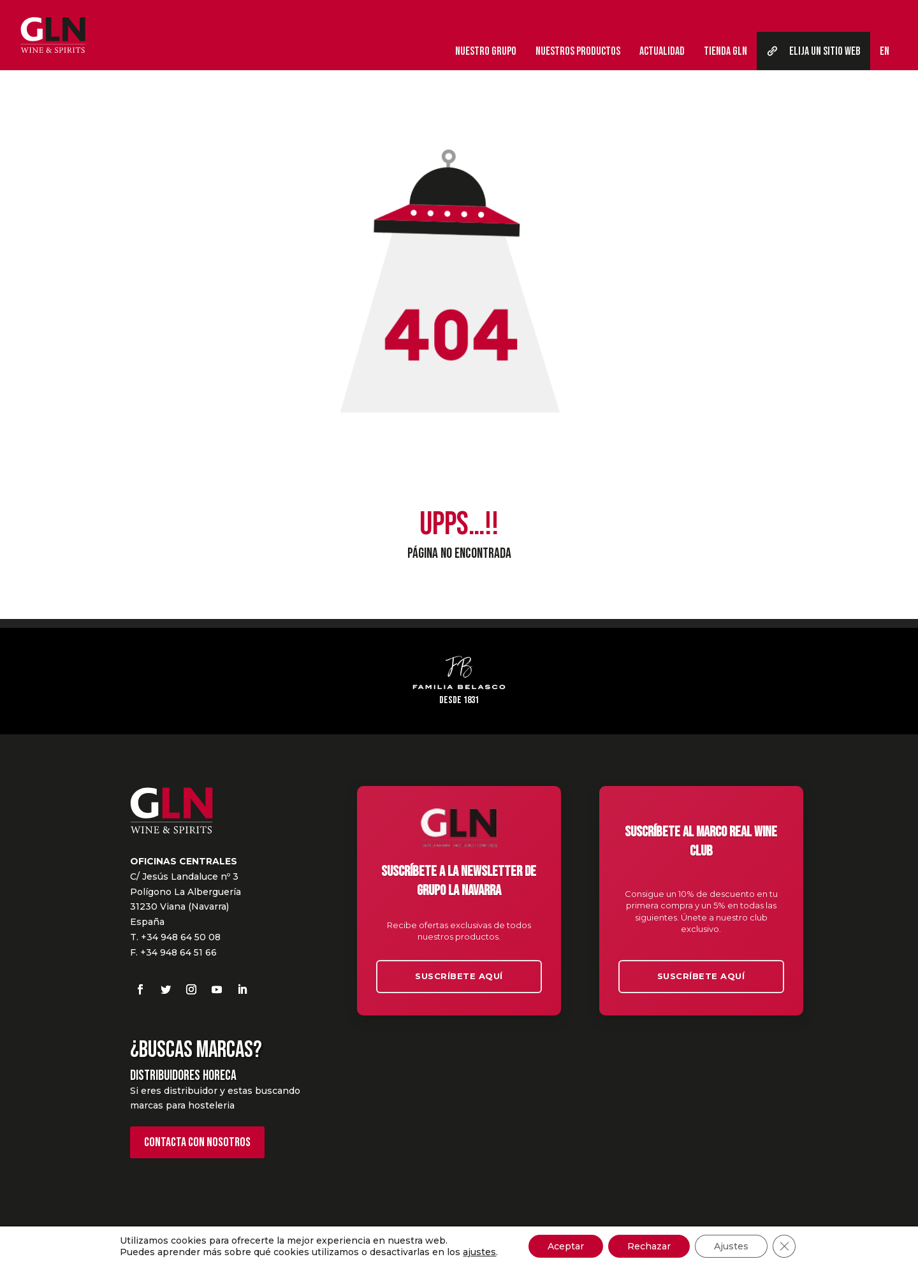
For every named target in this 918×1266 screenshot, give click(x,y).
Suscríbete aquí (459, 976)
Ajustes (731, 1246)
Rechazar (649, 1246)
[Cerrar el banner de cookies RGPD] (784, 1246)
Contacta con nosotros (197, 1142)
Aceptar (566, 1246)
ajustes (479, 1252)
